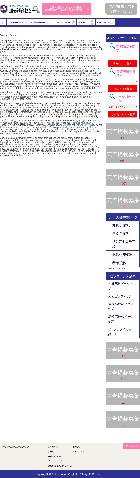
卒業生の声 (86, 22)
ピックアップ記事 (65, 22)
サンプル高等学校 (124, 244)
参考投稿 (119, 262)
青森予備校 (121, 233)
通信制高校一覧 (17, 22)
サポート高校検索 (41, 22)
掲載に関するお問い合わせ (60, 466)
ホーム (51, 451)
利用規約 (77, 447)
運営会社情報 (54, 456)
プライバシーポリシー (58, 461)
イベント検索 (105, 22)
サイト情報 (53, 447)
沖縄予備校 (121, 224)
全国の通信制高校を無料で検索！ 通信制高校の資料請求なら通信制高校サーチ (66, 9)
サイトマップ (78, 451)
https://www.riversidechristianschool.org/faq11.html (69, 127)
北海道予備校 (122, 254)
